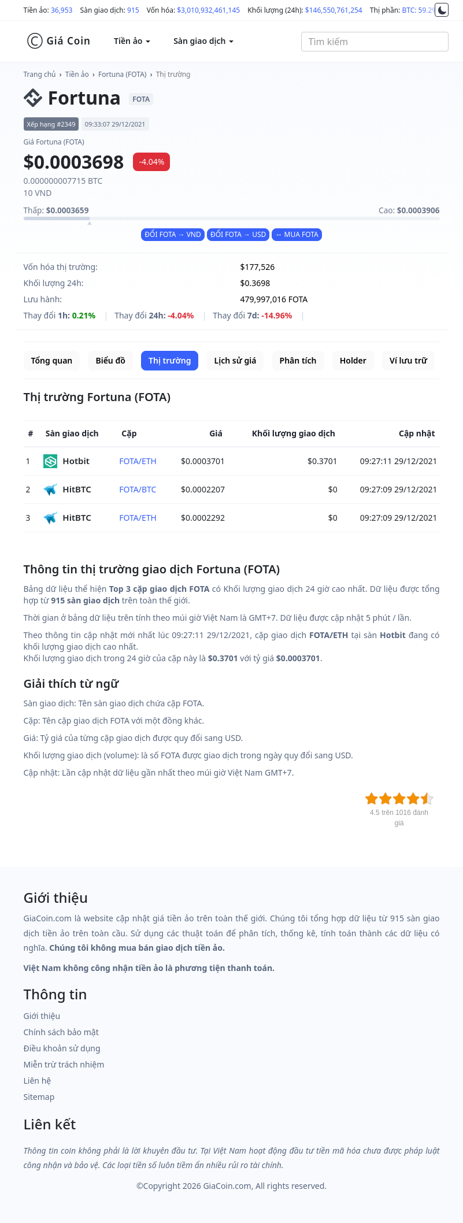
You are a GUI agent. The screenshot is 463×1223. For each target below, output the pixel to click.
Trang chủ (40, 74)
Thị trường (173, 74)
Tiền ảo (77, 74)
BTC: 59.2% (420, 10)
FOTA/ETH (138, 460)
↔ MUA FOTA (296, 234)
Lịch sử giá (235, 360)
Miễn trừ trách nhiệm (64, 1064)
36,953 (62, 10)
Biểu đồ (110, 360)
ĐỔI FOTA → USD (238, 234)
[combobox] (375, 41)
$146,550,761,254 (333, 10)
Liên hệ (37, 1080)
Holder (353, 360)
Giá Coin (59, 41)
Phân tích (298, 360)
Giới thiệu (42, 1015)
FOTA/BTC (137, 489)
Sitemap (39, 1096)
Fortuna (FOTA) (122, 74)
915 (133, 10)
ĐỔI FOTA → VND (173, 234)
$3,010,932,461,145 (208, 10)
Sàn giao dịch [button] (203, 40)
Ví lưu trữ (408, 360)
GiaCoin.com (227, 1185)
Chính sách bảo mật (61, 1031)
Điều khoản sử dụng (62, 1048)
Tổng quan (52, 360)
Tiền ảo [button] (132, 40)
